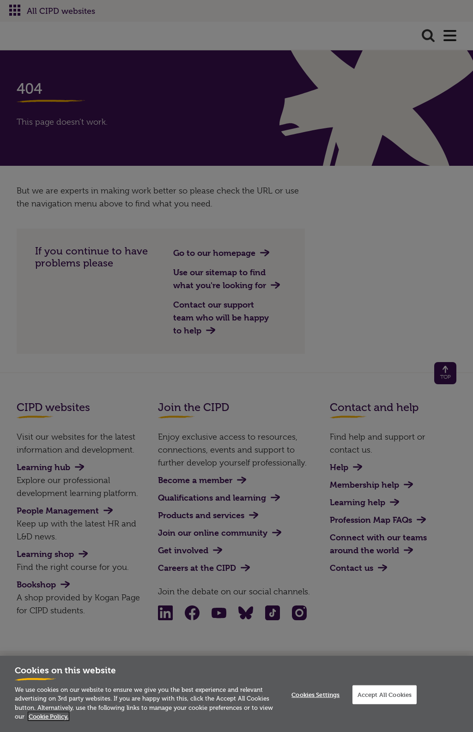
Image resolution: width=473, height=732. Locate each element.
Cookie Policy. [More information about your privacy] (48, 716)
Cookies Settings (315, 694)
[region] (236, 694)
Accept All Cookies (385, 694)
